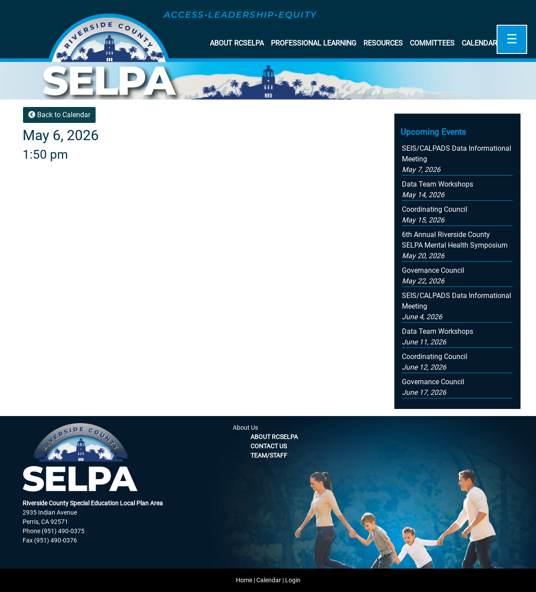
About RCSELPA (237, 43)
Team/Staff (269, 455)
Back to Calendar (59, 115)
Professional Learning (313, 43)
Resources (383, 43)
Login (293, 580)
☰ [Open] (511, 39)
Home (244, 580)
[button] (455, 245)
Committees (432, 43)
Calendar (479, 43)
